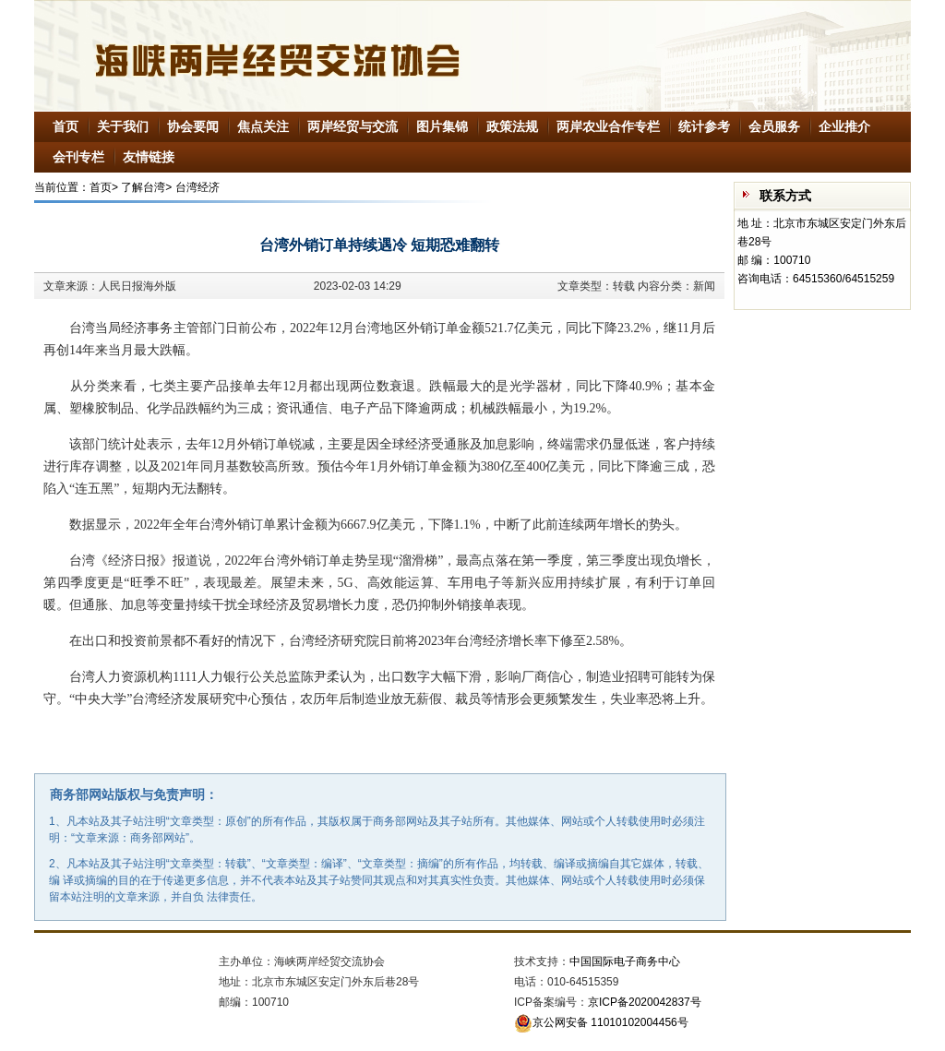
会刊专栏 (78, 156)
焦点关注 (263, 126)
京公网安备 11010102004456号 (601, 1022)
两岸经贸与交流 (352, 126)
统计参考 (704, 126)
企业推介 (844, 126)
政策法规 (512, 126)
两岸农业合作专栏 (608, 126)
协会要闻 (193, 126)
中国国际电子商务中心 (624, 961)
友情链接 (148, 156)
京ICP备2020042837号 (644, 1002)
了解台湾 (143, 187)
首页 (65, 126)
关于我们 (123, 126)
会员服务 (774, 126)
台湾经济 (197, 187)
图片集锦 (442, 126)
